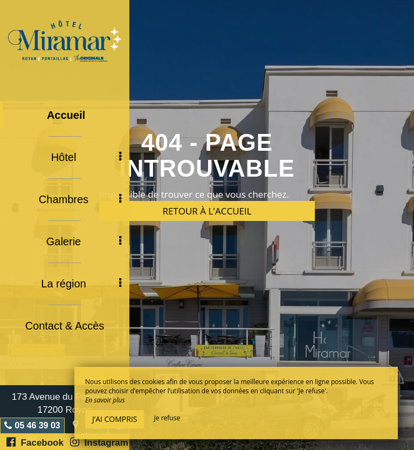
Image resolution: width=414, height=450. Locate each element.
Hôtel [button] (86, 157)
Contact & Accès (65, 326)
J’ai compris (114, 419)
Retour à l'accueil (206, 211)
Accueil (66, 115)
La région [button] (81, 284)
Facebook (35, 442)
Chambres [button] (80, 199)
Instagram (99, 442)
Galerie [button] (83, 241)
